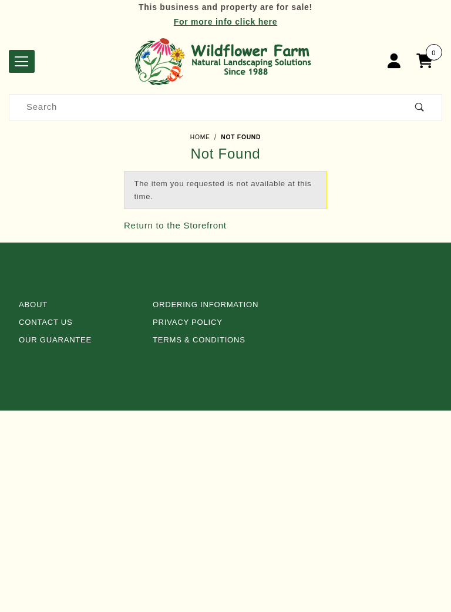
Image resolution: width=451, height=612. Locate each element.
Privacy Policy (188, 322)
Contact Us (46, 322)
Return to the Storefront (175, 225)
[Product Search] (203, 107)
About (33, 304)
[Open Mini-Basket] (427, 61)
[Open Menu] (22, 61)
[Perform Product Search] (420, 107)
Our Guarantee (55, 339)
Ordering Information (205, 304)
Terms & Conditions (199, 339)
